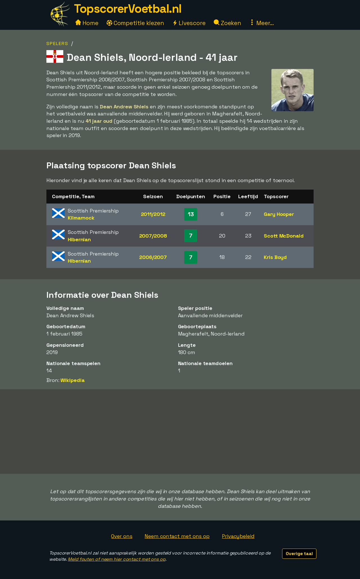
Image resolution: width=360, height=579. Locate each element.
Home (86, 23)
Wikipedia (72, 380)
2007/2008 (153, 236)
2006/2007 (153, 257)
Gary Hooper (279, 214)
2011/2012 (153, 214)
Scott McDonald (284, 236)
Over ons (121, 536)
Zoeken (227, 23)
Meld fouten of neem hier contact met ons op (116, 559)
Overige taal (299, 553)
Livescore (189, 23)
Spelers (57, 43)
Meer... (261, 23)
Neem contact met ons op (177, 536)
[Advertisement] (180, 431)
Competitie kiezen (135, 23)
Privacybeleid (238, 536)
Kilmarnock (81, 217)
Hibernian (79, 239)
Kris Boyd (275, 257)
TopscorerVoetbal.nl (127, 8)
